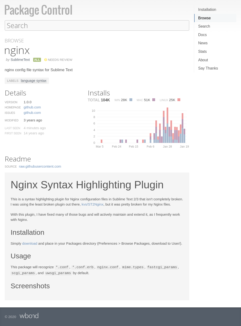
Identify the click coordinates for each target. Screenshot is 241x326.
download (29, 243)
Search (204, 26)
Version (11, 102)
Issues (10, 112)
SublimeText (20, 59)
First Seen (13, 133)
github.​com (32, 107)
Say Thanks (208, 68)
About (203, 60)
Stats (202, 52)
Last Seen (12, 128)
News (203, 43)
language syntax (33, 80)
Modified (12, 120)
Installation (207, 10)
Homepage (13, 107)
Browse (204, 18)
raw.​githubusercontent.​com (40, 166)
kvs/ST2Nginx (93, 204)
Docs (202, 35)
